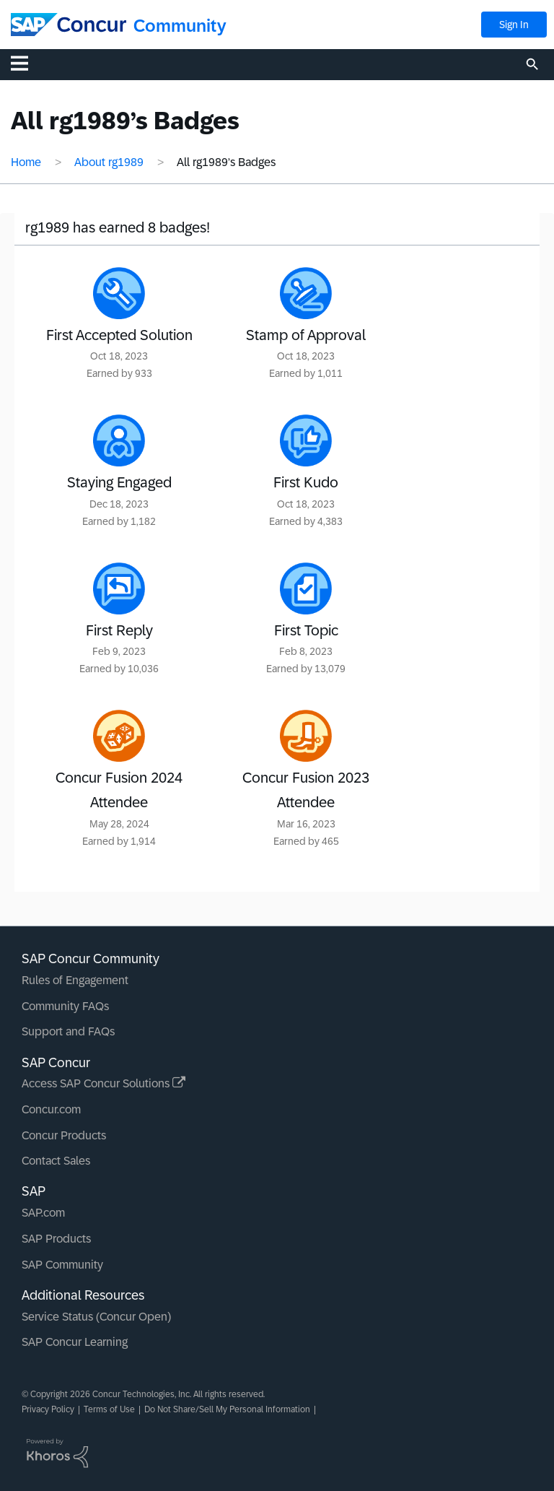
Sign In (514, 24)
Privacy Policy (48, 1409)
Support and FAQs (68, 1031)
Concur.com (51, 1109)
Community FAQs (65, 1006)
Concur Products (64, 1135)
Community (180, 25)
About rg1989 (109, 162)
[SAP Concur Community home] (68, 24)
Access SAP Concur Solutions (103, 1083)
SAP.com (43, 1213)
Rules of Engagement (75, 980)
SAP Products (56, 1239)
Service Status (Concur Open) (96, 1316)
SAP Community (62, 1265)
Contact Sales (56, 1161)
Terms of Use (109, 1409)
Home (26, 162)
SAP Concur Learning (75, 1342)
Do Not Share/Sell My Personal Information (227, 1409)
